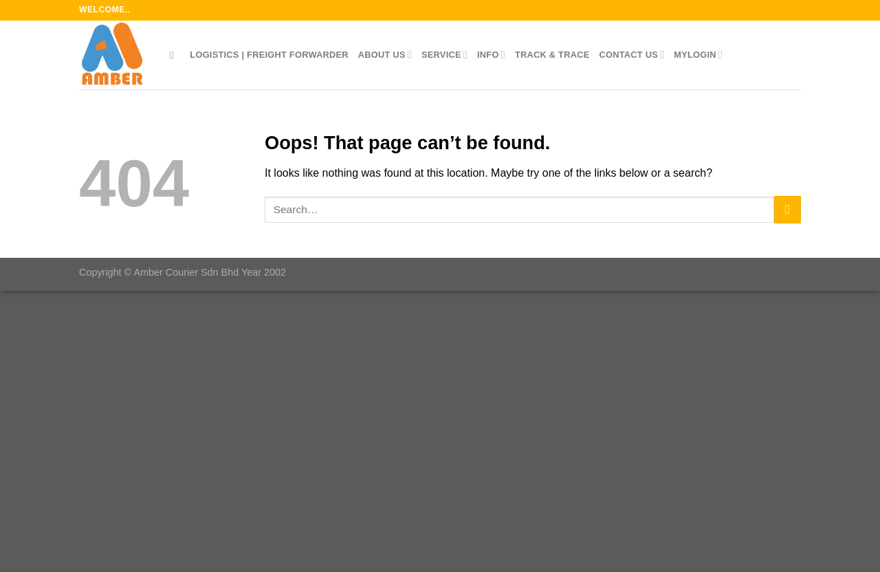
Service (444, 54)
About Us (385, 54)
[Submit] (787, 209)
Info (491, 54)
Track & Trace (552, 55)
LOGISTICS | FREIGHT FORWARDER (269, 55)
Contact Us (631, 54)
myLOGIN (698, 54)
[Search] (175, 55)
